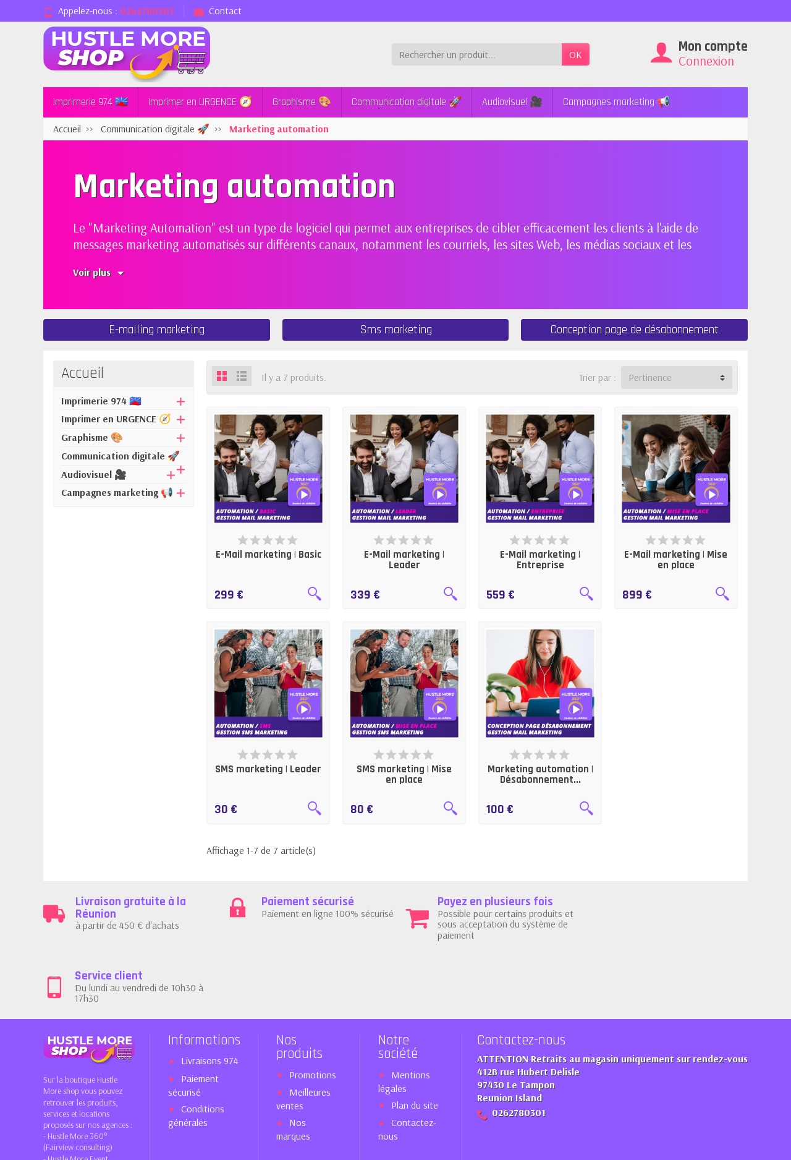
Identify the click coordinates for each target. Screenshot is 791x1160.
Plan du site (414, 1042)
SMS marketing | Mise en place (404, 774)
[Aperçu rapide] (314, 593)
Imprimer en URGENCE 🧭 (200, 102)
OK (575, 54)
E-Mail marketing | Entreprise (540, 560)
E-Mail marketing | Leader (404, 560)
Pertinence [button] (650, 377)
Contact (218, 10)
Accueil (82, 373)
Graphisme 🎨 (302, 102)
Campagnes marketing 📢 (616, 102)
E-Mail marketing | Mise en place (675, 560)
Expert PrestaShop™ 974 (643, 1143)
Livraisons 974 (210, 998)
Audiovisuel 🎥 (512, 102)
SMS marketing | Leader (268, 769)
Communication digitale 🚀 (407, 102)
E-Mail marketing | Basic (268, 554)
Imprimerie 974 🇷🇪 (90, 102)
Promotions (312, 1011)
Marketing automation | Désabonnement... (540, 774)
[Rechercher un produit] (477, 54)
